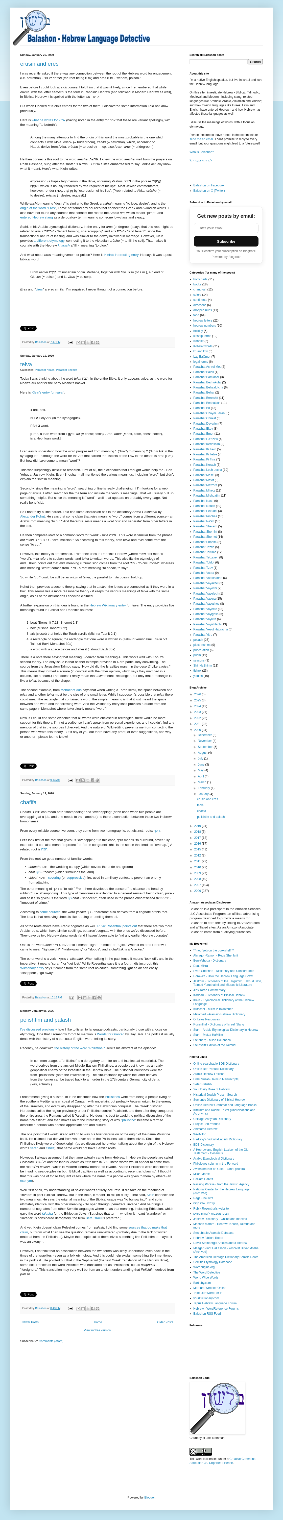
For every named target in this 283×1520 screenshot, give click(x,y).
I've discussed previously (38, 1029)
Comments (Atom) (51, 1341)
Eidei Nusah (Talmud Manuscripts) (216, 1079)
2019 (198, 826)
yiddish (198, 676)
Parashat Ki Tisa (204, 459)
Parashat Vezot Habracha (210, 629)
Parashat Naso (203, 501)
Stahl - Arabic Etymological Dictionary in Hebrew (225, 1030)
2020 (198, 730)
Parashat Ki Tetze (205, 454)
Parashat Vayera (204, 598)
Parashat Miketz (204, 490)
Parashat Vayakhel (206, 583)
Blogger (149, 1497)
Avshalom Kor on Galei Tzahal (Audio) (219, 1169)
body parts (200, 279)
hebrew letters (202, 320)
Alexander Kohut (32, 516)
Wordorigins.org (204, 1267)
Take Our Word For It (207, 1293)
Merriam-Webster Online (209, 1288)
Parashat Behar (203, 392)
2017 (198, 838)
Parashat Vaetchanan (207, 578)
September (206, 747)
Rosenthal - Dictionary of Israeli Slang (218, 1024)
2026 (198, 694)
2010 (198, 867)
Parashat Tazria (203, 547)
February (204, 788)
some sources (50, 912)
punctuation (201, 650)
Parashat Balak (203, 372)
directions (199, 305)
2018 (198, 831)
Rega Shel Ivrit (203, 1198)
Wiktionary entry (32, 968)
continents (200, 300)
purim (197, 655)
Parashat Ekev (203, 428)
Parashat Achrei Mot (207, 367)
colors (197, 295)
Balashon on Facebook (208, 185)
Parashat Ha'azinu (205, 439)
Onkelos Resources (206, 1019)
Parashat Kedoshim (206, 444)
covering (54, 877)
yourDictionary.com (206, 1298)
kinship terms (202, 336)
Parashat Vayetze (205, 609)
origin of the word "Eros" (38, 208)
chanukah (199, 289)
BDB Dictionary (203, 1144)
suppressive (75, 877)
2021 (198, 724)
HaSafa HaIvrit (203, 1179)
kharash (64, 245)
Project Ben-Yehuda (206, 1124)
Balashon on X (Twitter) (209, 190)
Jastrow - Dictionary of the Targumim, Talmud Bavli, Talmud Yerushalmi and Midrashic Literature (227, 983)
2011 (198, 861)
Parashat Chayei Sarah (209, 413)
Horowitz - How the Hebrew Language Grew (223, 976)
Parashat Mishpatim (206, 495)
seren (34, 1148)
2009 (198, 873)
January (203, 794)
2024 (198, 706)
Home (98, 1322)
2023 (198, 712)
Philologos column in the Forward (215, 1163)
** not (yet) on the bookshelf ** (213, 950)
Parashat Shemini (205, 531)
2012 (198, 855)
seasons (199, 660)
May (201, 770)
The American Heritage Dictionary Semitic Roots (225, 1257)
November (205, 741)
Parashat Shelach (205, 526)
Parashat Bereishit (205, 398)
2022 (198, 718)
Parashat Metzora (205, 485)
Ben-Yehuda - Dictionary (209, 960)
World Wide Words (206, 1277)
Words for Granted (110, 1034)
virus (39, 289)
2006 (198, 891)
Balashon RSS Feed (207, 1313)
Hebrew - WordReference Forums (216, 1308)
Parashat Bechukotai (207, 382)
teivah (60, 392)
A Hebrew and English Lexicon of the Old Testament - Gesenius (220, 1151)
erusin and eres (39, 64)
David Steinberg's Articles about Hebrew (220, 1243)
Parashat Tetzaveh (205, 557)
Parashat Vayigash (206, 614)
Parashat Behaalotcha (208, 387)
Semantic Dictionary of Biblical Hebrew (219, 1099)
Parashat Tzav (203, 568)
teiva (26, 364)
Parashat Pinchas (205, 516)
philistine (128, 1120)
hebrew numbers (204, 325)
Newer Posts (30, 1322)
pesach (198, 640)
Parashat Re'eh (203, 521)
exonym (26, 1181)
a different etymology (49, 240)
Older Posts (165, 1322)
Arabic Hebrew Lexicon (208, 1074)
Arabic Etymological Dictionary (213, 1158)
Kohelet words (203, 346)
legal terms (200, 361)
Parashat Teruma (204, 552)
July (201, 758)
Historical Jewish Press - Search (215, 1094)
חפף (157, 830)
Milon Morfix (201, 1174)
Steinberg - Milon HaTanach (212, 1040)
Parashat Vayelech (206, 593)
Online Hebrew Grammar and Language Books (224, 1105)
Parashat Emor (203, 433)
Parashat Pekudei (205, 511)
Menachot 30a (71, 690)
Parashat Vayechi (205, 588)
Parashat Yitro (202, 634)
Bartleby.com (202, 1283)
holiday (198, 331)
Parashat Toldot (203, 562)
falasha (47, 1213)
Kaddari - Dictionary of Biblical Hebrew (219, 995)
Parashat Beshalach (206, 403)
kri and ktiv (200, 351)
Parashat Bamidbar (206, 377)
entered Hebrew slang (36, 217)
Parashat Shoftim (205, 542)
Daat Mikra (200, 966)
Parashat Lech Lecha (207, 470)
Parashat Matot (203, 480)
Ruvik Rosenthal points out (117, 926)
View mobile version (97, 1330)
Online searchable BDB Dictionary (216, 1063)
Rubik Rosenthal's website (211, 1208)
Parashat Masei (203, 475)
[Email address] (226, 228)
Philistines (112, 1097)
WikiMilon (199, 1134)
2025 (198, 700)
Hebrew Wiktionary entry (107, 605)
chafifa (28, 802)
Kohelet (198, 341)
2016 (198, 843)
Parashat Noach (44, 369)
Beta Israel (94, 1218)
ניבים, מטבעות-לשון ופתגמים (211, 1213)
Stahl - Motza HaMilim (208, 1035)
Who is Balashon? (202, 152)
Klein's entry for (43, 392)
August (203, 752)
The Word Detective (206, 1272)
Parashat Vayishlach (207, 624)
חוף (38, 872)
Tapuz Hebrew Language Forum (215, 1303)
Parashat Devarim (205, 423)
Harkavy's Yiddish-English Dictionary (217, 1139)
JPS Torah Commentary (209, 990)
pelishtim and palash (45, 1020)
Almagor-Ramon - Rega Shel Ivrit (215, 955)
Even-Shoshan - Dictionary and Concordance (223, 971)
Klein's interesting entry (121, 255)
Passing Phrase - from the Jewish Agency (221, 1184)
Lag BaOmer (201, 356)
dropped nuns (202, 310)
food (196, 315)
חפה (44, 849)
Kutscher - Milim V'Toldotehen (213, 1009)
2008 (198, 879)
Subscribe (226, 241)
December (205, 735)
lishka (50, 1148)
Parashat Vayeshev (206, 603)
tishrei (197, 670)
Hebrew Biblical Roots (208, 1238)
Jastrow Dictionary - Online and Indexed (220, 1219)
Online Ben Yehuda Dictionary (213, 1069)
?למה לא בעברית (201, 160)
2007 (198, 885)
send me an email (202, 139)
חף (70, 898)
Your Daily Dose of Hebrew (211, 1089)
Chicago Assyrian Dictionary (212, 1119)
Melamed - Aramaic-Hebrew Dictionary (219, 1014)
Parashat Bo (201, 408)
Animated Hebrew (205, 1129)
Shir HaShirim (202, 665)
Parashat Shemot (66, 369)
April (201, 776)
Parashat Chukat (204, 418)
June (201, 764)
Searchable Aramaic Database (213, 1233)
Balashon (41, 342)
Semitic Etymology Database (212, 1262)
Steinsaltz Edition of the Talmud (214, 1045)
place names (201, 645)
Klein (151, 1195)
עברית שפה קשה (204, 1203)
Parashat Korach (204, 465)
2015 (198, 849)
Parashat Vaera (203, 573)
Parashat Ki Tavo (204, 449)
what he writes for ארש (48, 120)
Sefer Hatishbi (202, 1084)
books (197, 284)
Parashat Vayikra (204, 619)
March (202, 782)
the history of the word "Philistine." (79, 1048)
